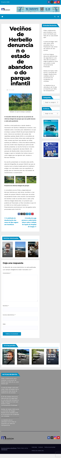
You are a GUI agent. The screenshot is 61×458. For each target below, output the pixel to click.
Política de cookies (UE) (38, 450)
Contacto (40, 447)
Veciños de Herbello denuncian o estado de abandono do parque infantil (20, 56)
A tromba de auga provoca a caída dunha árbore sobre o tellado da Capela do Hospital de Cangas (29, 222)
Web (4, 324)
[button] (55, 16)
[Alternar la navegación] (58, 16)
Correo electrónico (9, 315)
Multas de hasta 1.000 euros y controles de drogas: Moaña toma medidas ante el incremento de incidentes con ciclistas (50, 76)
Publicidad (34, 447)
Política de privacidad (49, 447)
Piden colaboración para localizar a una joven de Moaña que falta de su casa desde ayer (51, 34)
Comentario (7, 273)
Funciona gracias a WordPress (9, 448)
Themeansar (4, 449)
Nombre (6, 305)
